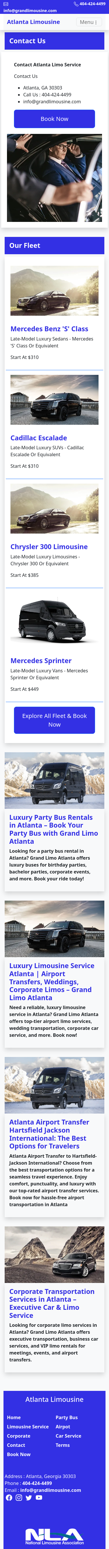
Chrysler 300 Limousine (49, 546)
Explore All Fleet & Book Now (54, 720)
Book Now (55, 119)
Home (14, 1417)
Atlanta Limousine (33, 22)
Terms (63, 1445)
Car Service (68, 1436)
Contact (16, 1445)
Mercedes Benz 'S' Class (49, 328)
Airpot (63, 1426)
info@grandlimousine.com (50, 1490)
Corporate (18, 1436)
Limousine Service (28, 1426)
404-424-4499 (37, 1483)
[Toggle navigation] (89, 22)
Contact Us (27, 40)
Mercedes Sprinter (41, 660)
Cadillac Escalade (38, 437)
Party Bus (67, 1417)
